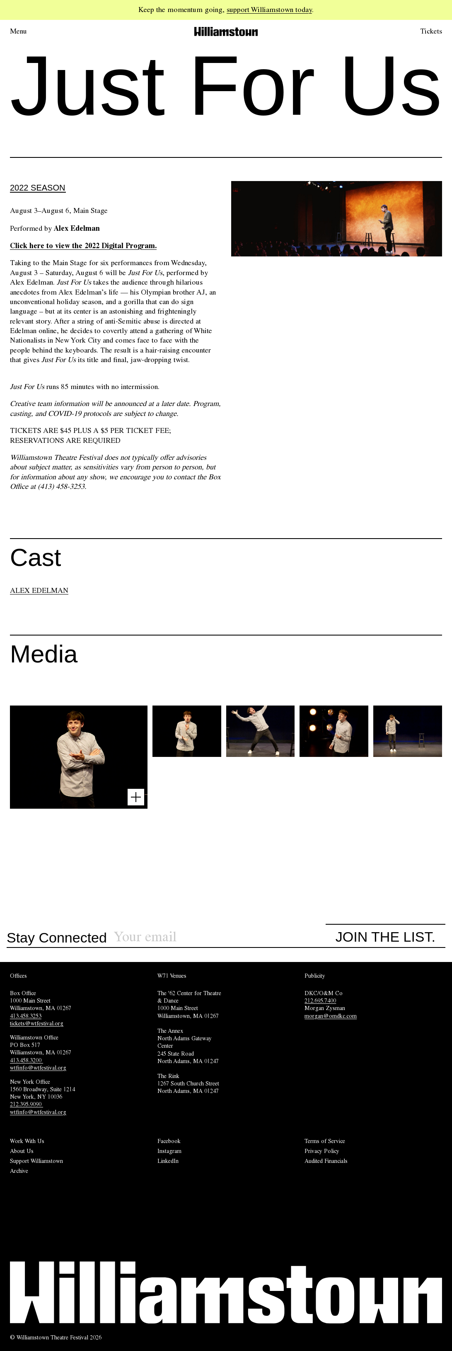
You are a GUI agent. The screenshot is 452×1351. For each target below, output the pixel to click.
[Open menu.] (29, 31)
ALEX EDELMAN (39, 590)
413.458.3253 (25, 1016)
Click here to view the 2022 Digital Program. (83, 245)
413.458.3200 (26, 1060)
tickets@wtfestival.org (36, 1023)
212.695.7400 (320, 1000)
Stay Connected (57, 937)
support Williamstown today (269, 9)
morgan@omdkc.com (331, 1016)
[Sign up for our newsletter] (220, 937)
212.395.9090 (26, 1104)
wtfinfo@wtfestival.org (38, 1067)
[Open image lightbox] (136, 797)
